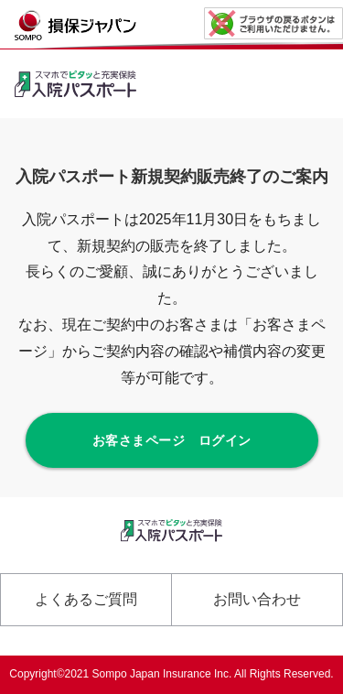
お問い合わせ (257, 599)
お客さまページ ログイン (172, 440)
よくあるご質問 (86, 599)
